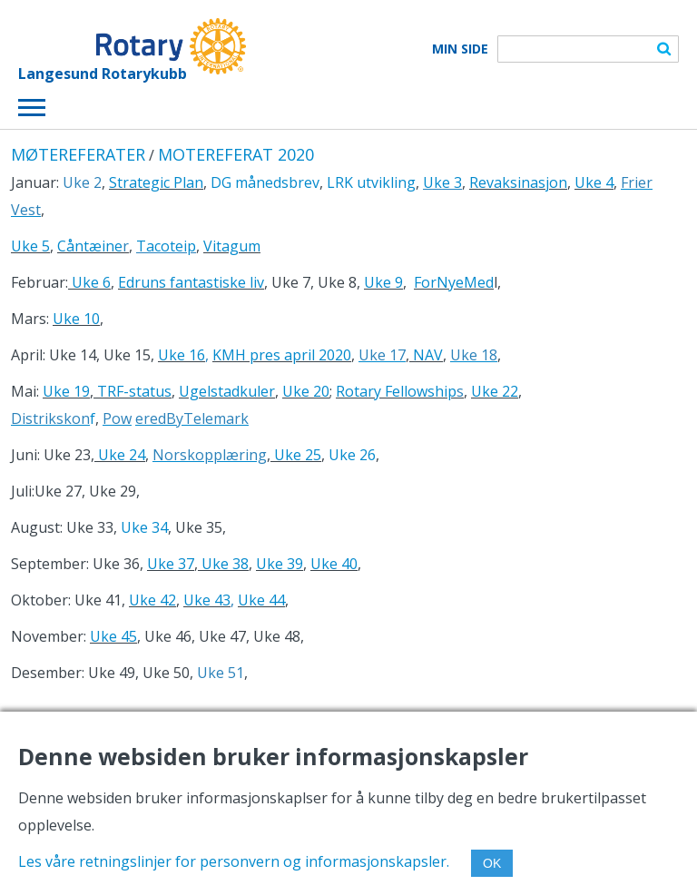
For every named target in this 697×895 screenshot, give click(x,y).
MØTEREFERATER (78, 154)
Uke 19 (66, 391)
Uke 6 (89, 282)
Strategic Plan (156, 182)
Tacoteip (166, 246)
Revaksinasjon (518, 182)
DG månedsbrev (265, 182)
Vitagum (231, 246)
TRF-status (132, 391)
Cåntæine (90, 246)
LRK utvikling (371, 182)
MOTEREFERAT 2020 (236, 154)
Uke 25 (295, 455)
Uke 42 (152, 600)
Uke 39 (279, 564)
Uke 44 (261, 600)
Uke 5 (30, 246)
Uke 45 (113, 636)
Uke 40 (334, 564)
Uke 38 (225, 564)
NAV (428, 355)
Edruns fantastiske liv (191, 282)
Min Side (460, 49)
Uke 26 (352, 455)
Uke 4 (594, 182)
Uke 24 (119, 455)
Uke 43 (207, 600)
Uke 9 (383, 282)
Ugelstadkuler (227, 391)
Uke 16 (181, 355)
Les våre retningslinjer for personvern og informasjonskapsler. (233, 861)
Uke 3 (442, 182)
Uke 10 (76, 319)
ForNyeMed (454, 282)
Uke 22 (494, 391)
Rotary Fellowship (396, 391)
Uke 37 (170, 564)
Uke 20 (305, 391)
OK (492, 863)
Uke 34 (144, 527)
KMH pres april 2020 (281, 355)
